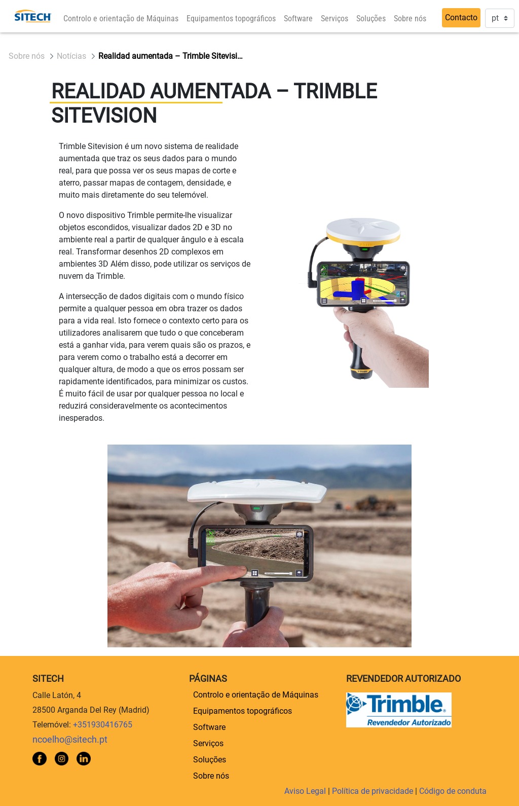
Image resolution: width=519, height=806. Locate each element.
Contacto (461, 17)
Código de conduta (453, 791)
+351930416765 (102, 724)
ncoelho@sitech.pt (69, 740)
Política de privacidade (373, 791)
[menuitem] (120, 19)
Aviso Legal (306, 791)
